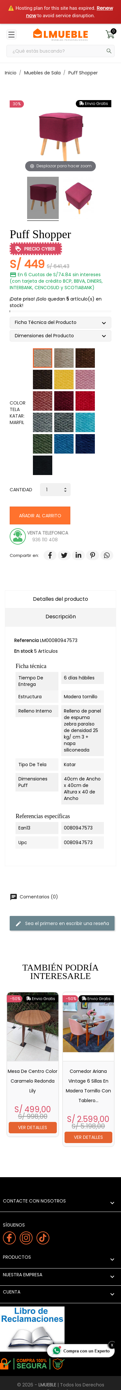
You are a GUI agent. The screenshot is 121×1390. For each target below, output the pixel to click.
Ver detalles (32, 1127)
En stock (23, 651)
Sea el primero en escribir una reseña (62, 923)
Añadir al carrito (40, 515)
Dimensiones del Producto (47, 336)
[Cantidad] (55, 489)
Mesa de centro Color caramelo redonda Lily (32, 1081)
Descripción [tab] (60, 616)
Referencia (26, 640)
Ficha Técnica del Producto (48, 322)
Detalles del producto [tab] (60, 599)
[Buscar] (60, 51)
